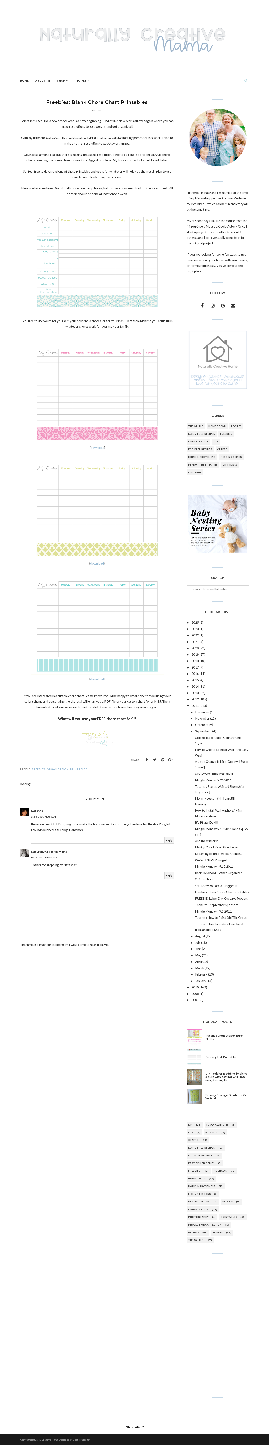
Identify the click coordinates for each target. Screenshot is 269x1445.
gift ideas (230, 464)
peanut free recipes (203, 464)
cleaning (194, 472)
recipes (236, 426)
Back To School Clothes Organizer (218, 873)
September (202, 731)
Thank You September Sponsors (216, 905)
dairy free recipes (201, 434)
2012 (195, 699)
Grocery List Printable (220, 1057)
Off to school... (205, 879)
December (202, 712)
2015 (195, 680)
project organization (205, 1224)
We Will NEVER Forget (211, 860)
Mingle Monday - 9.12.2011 (214, 866)
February (201, 974)
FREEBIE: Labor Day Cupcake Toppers (221, 898)
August (200, 936)
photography (198, 1217)
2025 (195, 622)
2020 (195, 648)
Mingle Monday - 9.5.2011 (213, 911)
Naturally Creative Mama (49, 851)
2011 (195, 705)
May (198, 955)
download (97, 447)
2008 (195, 994)
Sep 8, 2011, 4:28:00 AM (44, 816)
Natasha (37, 811)
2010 (195, 987)
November (202, 718)
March (199, 968)
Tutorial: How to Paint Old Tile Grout (221, 917)
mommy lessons (199, 1194)
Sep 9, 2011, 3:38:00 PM (44, 857)
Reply (169, 840)
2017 (195, 667)
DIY (216, 441)
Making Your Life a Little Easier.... (217, 847)
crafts (222, 449)
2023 (195, 629)
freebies (38, 769)
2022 (195, 635)
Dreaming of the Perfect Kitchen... (218, 854)
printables (78, 769)
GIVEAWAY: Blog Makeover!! (215, 773)
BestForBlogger (81, 1439)
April (198, 961)
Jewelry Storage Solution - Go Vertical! (226, 1096)
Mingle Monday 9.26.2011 (213, 780)
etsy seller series (201, 1163)
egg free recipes (200, 449)
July (198, 942)
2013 (195, 693)
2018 (195, 661)
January (200, 981)
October (201, 725)
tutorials (195, 426)
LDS (190, 1132)
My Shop (211, 1132)
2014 (195, 686)
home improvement (202, 457)
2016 (195, 673)
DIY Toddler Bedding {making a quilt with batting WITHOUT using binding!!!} (226, 1077)
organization (57, 769)
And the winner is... (207, 841)
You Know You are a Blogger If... (217, 886)
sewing (218, 1232)
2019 (195, 654)
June (198, 949)
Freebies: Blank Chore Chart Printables (222, 892)
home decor (217, 426)
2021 (195, 642)
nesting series (231, 457)
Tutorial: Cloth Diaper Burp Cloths (224, 1037)
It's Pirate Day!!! (206, 822)
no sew (227, 1201)
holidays (220, 1171)
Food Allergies (217, 1124)
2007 (195, 1000)
